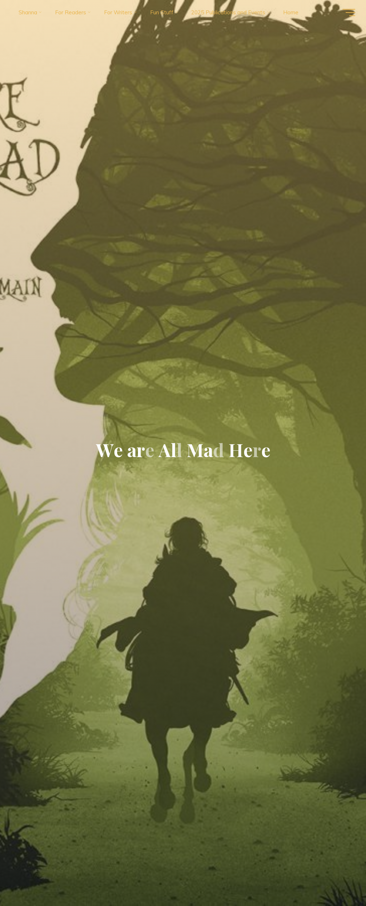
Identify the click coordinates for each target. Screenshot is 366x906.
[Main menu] (348, 12)
